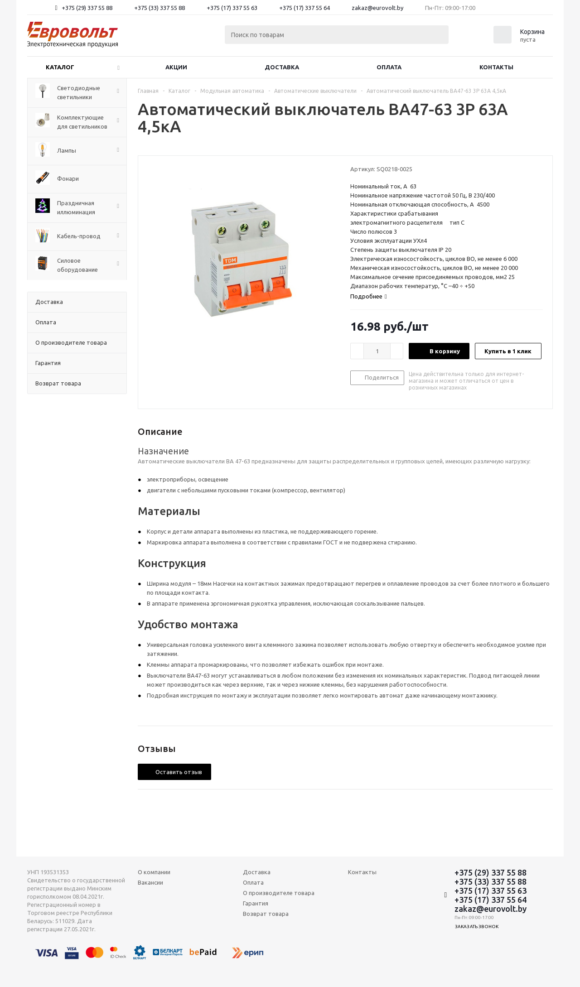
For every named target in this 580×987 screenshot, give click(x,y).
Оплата (389, 67)
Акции (176, 67)
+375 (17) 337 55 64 (304, 8)
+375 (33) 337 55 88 (159, 8)
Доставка (282, 67)
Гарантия (255, 903)
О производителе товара (278, 893)
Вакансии (150, 882)
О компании (154, 872)
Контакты (496, 67)
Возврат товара (266, 913)
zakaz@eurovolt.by (377, 8)
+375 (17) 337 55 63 (232, 8)
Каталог (60, 67)
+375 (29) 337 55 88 (87, 8)
